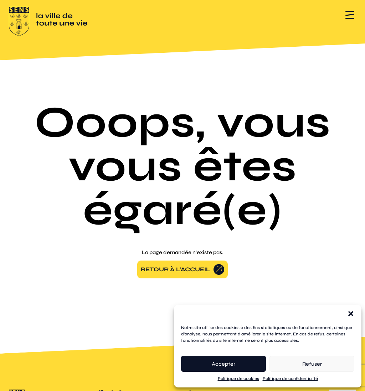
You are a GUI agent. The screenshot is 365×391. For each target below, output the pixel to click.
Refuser (312, 364)
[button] (350, 313)
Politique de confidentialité (290, 378)
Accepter (223, 364)
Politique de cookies (238, 378)
